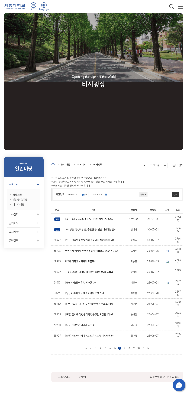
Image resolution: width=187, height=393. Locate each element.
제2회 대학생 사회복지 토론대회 (81, 261)
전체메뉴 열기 (180, 6)
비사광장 (98, 164)
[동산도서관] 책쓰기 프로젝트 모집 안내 (85, 293)
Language (43, 9)
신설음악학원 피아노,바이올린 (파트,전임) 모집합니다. (90, 272)
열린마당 (65, 164)
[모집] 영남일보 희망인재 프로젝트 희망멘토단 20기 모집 (90, 240)
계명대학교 (15, 6)
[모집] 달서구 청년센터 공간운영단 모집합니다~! (89, 314)
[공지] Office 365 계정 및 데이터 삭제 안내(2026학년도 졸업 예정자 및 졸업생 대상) (90, 218)
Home (53, 164)
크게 (144, 165)
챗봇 (179, 385)
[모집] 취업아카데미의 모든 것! (81, 325)
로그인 (33, 9)
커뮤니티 (81, 164)
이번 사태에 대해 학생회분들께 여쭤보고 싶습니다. (90, 250)
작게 (165, 165)
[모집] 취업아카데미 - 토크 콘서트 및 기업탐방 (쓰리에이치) (90, 335)
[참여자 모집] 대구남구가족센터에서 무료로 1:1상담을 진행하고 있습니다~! (90, 303)
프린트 (179, 165)
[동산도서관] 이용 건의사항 (79, 282)
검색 (171, 6)
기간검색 (60, 194)
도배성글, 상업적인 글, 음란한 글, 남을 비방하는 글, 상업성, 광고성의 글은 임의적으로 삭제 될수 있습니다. (90, 229)
